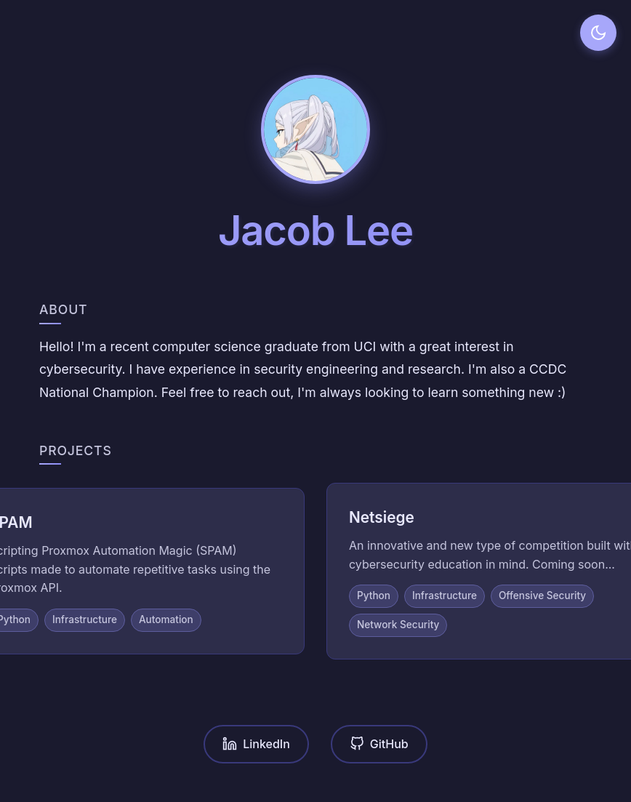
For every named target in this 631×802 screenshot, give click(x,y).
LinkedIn (256, 744)
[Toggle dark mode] (598, 33)
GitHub (379, 744)
